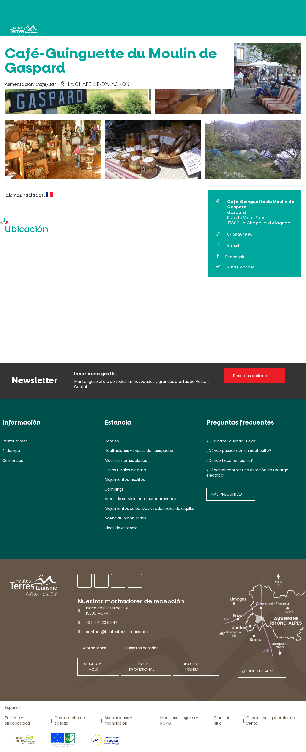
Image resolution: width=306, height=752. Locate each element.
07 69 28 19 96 (239, 234)
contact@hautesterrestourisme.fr (118, 631)
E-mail (233, 245)
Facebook (234, 256)
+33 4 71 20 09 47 (102, 622)
